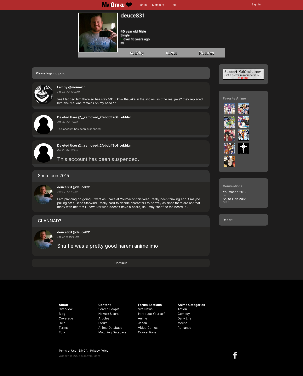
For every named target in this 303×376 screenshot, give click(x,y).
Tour (62, 332)
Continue (120, 263)
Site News (145, 309)
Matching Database (112, 332)
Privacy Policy (99, 350)
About (171, 53)
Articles (103, 318)
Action (182, 309)
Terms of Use (67, 350)
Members (158, 4)
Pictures (206, 53)
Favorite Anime (234, 98)
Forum (143, 4)
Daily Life (184, 318)
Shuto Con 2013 (234, 199)
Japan (142, 323)
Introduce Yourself (151, 314)
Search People (108, 309)
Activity (136, 53)
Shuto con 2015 (53, 175)
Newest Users (108, 314)
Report (227, 220)
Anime (142, 318)
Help (173, 4)
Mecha (182, 323)
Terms (63, 328)
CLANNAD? (49, 220)
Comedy (184, 314)
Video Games (147, 328)
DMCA (83, 350)
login (50, 73)
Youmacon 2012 (234, 192)
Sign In (256, 4)
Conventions (147, 332)
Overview (65, 309)
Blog (62, 314)
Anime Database (110, 328)
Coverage (66, 318)
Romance (184, 328)
